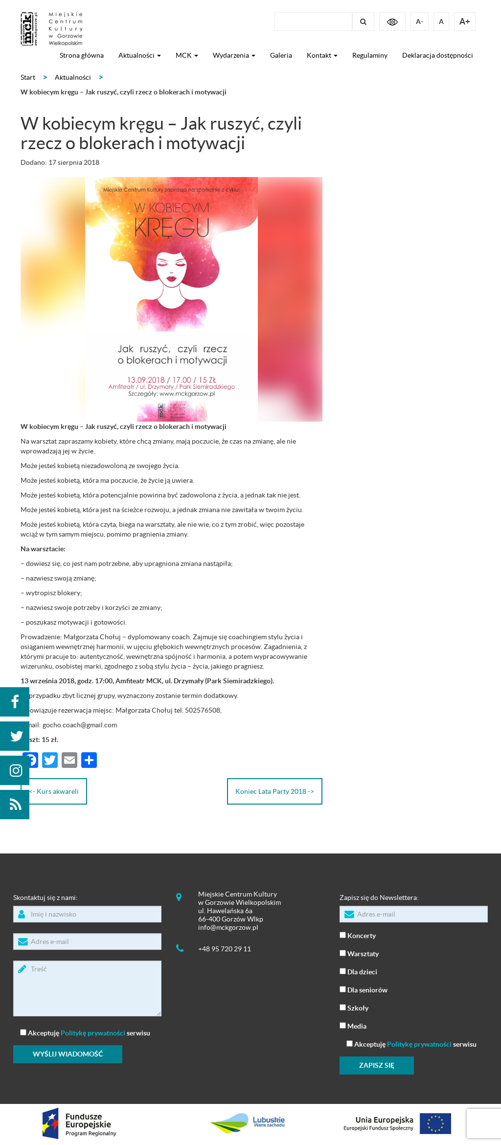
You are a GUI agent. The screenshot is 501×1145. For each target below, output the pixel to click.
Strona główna (82, 55)
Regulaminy (369, 55)
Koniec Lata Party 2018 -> (274, 791)
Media (353, 1025)
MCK (187, 55)
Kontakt (322, 55)
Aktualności (139, 55)
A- (419, 21)
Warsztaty (359, 953)
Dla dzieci (358, 971)
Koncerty (358, 935)
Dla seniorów (363, 989)
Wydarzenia (234, 55)
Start (28, 77)
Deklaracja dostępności (437, 55)
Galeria (281, 55)
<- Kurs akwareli (54, 791)
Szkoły (354, 1007)
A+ (464, 21)
